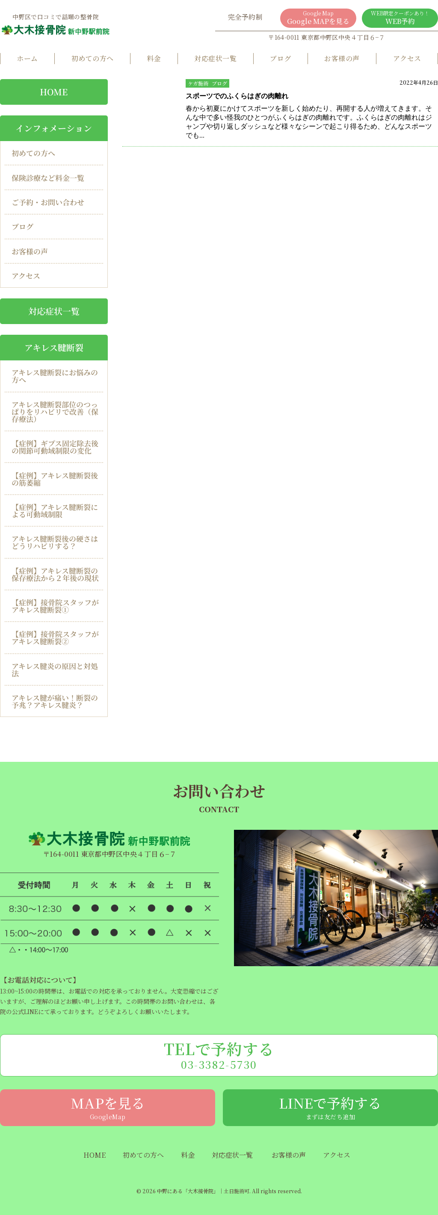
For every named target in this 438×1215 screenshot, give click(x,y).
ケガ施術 (198, 83)
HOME (94, 1155)
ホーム (27, 58)
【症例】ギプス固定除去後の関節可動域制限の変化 (55, 446)
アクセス (407, 58)
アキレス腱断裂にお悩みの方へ (55, 376)
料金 (154, 58)
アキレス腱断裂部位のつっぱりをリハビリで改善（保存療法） (55, 411)
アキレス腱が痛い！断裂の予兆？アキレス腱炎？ (55, 701)
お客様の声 (341, 58)
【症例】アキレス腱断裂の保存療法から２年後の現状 (55, 574)
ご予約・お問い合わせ (48, 202)
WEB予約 (400, 17)
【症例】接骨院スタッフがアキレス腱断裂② (55, 637)
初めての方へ (92, 58)
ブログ (280, 58)
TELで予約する (219, 1055)
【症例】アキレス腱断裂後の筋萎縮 (55, 479)
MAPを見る (107, 1107)
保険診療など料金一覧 (48, 177)
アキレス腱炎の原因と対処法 (55, 669)
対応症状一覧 (215, 58)
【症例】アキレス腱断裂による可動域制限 (55, 510)
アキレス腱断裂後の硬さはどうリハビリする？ (55, 542)
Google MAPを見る (318, 17)
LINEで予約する (330, 1107)
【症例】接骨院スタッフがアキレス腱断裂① (55, 606)
